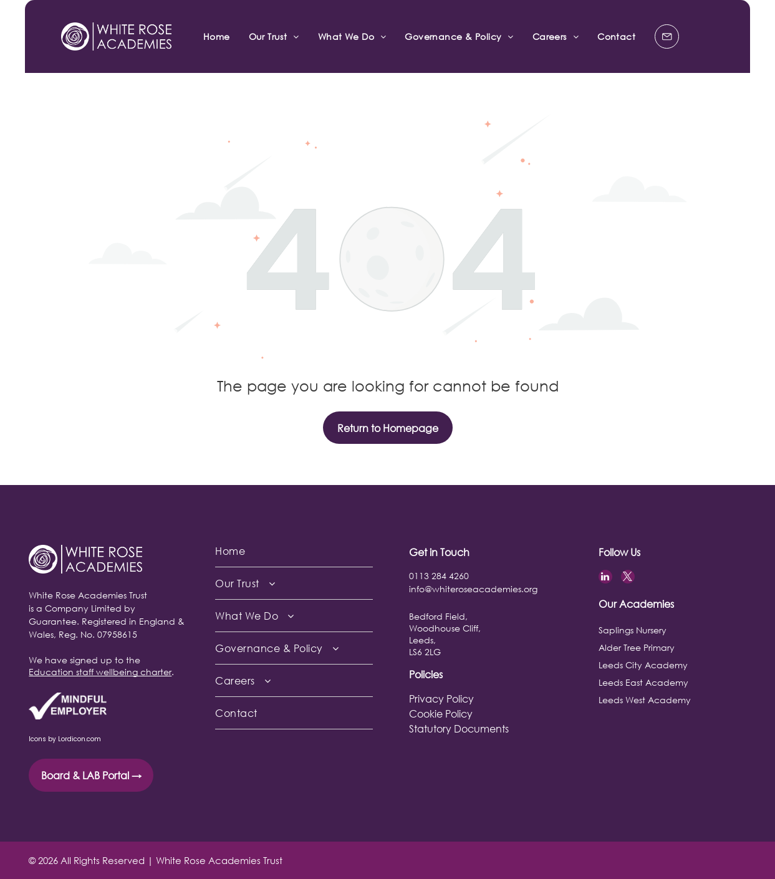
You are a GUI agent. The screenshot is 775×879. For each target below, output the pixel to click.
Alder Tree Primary (637, 647)
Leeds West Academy (645, 700)
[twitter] (628, 578)
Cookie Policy (441, 713)
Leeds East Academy (643, 682)
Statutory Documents (459, 728)
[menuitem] (216, 36)
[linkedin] (605, 578)
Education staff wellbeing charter (100, 672)
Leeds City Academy (643, 665)
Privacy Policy (441, 698)
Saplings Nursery (633, 630)
